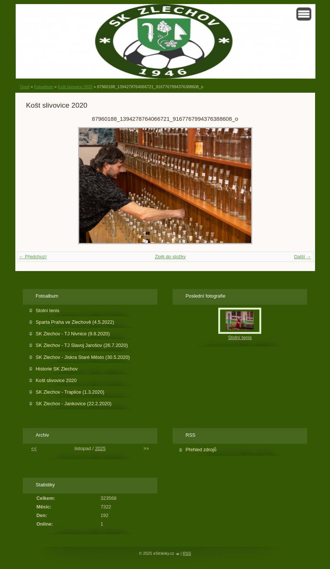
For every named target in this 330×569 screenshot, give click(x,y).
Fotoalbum (43, 86)
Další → (302, 256)
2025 (100, 448)
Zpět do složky (170, 256)
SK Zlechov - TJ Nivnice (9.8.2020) (73, 333)
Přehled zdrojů (201, 449)
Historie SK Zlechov (57, 369)
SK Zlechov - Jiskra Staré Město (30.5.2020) (83, 357)
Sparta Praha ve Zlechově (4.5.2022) (75, 322)
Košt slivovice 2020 (75, 86)
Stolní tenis (47, 310)
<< (34, 448)
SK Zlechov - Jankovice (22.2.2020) (74, 403)
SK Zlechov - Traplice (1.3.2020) (70, 392)
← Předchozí (33, 256)
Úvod (25, 86)
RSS (187, 553)
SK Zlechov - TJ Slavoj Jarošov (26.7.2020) (82, 345)
